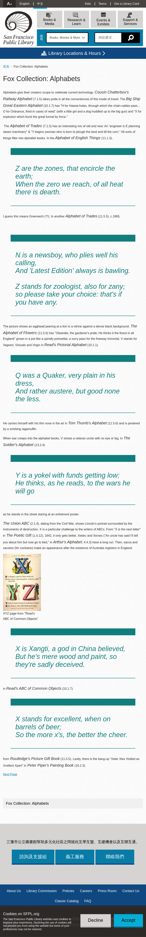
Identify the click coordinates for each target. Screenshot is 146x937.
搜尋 (41, 38)
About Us (14, 891)
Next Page (10, 774)
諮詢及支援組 (33, 856)
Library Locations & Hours (74, 53)
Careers (86, 891)
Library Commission (41, 891)
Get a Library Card (126, 3)
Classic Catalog (67, 901)
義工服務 (75, 856)
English (24, 3)
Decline (95, 920)
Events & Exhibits (103, 22)
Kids (88, 3)
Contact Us (130, 891)
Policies (68, 891)
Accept (128, 920)
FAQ (87, 901)
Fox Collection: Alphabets (27, 803)
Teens (102, 3)
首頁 (6, 66)
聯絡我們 (115, 856)
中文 (40, 3)
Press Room (107, 891)
